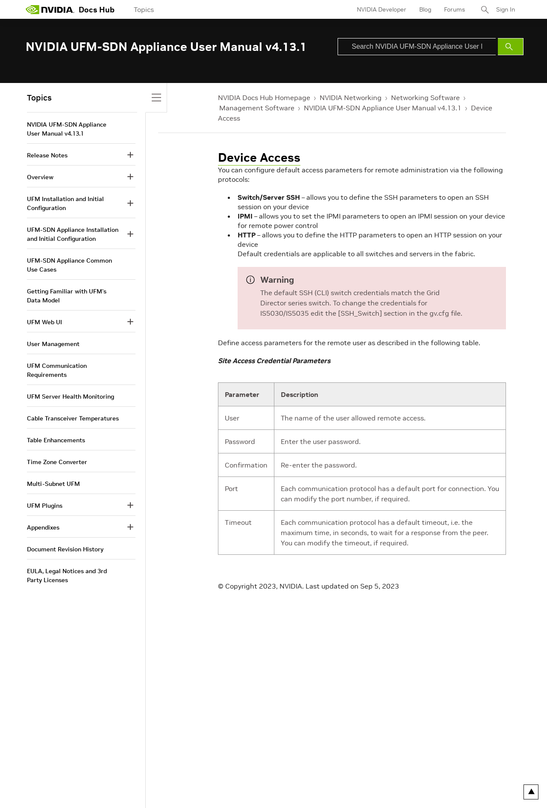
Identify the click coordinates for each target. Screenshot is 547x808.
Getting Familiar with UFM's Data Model (66, 295)
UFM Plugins (44, 505)
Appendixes (43, 527)
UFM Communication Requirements (57, 370)
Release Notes (47, 155)
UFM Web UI (44, 322)
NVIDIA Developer (381, 9)
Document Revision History (65, 549)
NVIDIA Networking (351, 97)
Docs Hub (97, 10)
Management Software (256, 108)
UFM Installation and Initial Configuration (65, 203)
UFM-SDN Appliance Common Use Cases (69, 265)
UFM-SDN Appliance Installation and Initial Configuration (72, 234)
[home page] (50, 9)
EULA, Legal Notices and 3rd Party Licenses (67, 575)
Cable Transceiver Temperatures (73, 418)
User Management (53, 344)
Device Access (259, 157)
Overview (40, 177)
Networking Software (425, 97)
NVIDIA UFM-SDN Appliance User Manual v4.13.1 (383, 108)
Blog (425, 9)
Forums (454, 9)
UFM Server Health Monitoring (70, 396)
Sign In (505, 9)
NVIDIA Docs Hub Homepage (264, 97)
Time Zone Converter (57, 462)
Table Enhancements (56, 440)
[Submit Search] (510, 46)
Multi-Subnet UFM (53, 484)
